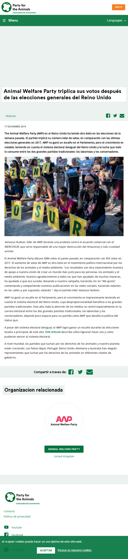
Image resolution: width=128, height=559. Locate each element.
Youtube (13, 527)
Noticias (11, 116)
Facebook (13, 535)
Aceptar (46, 550)
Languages (114, 20)
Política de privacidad (17, 516)
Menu (10, 20)
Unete (118, 7)
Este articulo (53, 332)
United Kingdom (64, 430)
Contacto (9, 511)
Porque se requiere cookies (75, 550)
